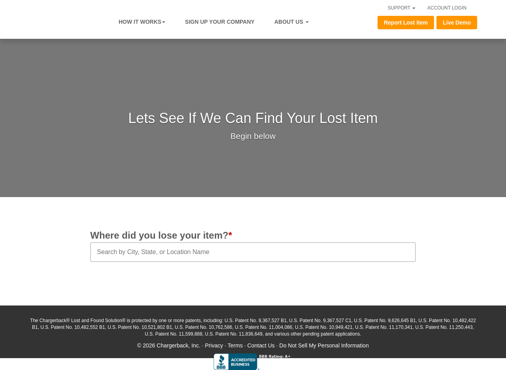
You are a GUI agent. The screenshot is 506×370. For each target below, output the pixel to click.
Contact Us (261, 345)
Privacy (214, 345)
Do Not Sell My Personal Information (324, 345)
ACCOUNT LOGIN (446, 8)
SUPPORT (401, 8)
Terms (235, 345)
